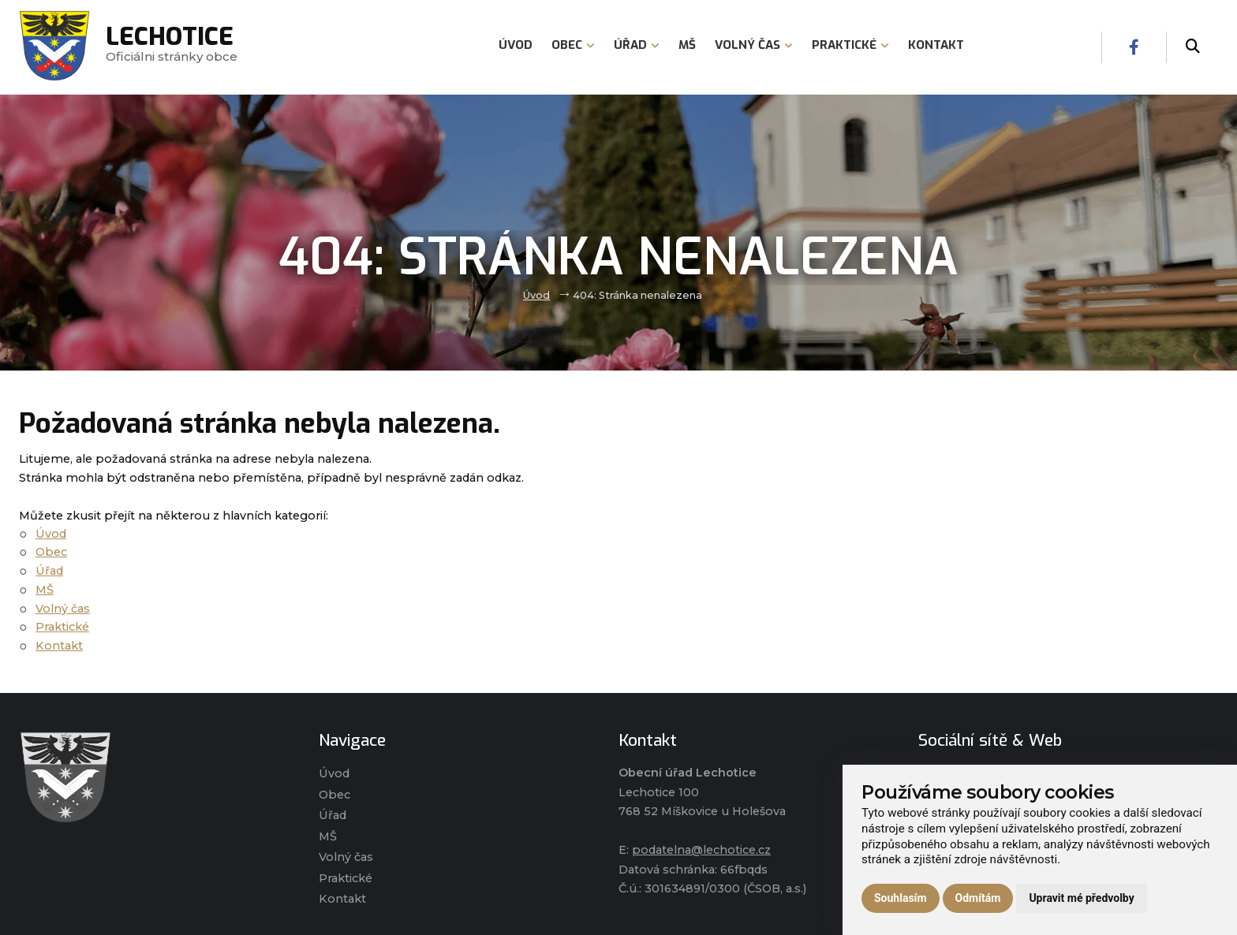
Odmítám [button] (978, 898)
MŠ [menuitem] (687, 45)
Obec (51, 552)
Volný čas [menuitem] (754, 45)
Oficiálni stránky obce (171, 47)
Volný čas (63, 609)
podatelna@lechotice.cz (701, 850)
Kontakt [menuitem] (936, 45)
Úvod (536, 295)
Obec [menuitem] (573, 45)
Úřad (49, 571)
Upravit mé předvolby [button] (1081, 898)
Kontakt (59, 646)
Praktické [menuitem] (850, 45)
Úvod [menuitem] (516, 45)
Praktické (62, 627)
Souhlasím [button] (900, 898)
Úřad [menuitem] (637, 45)
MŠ (45, 590)
